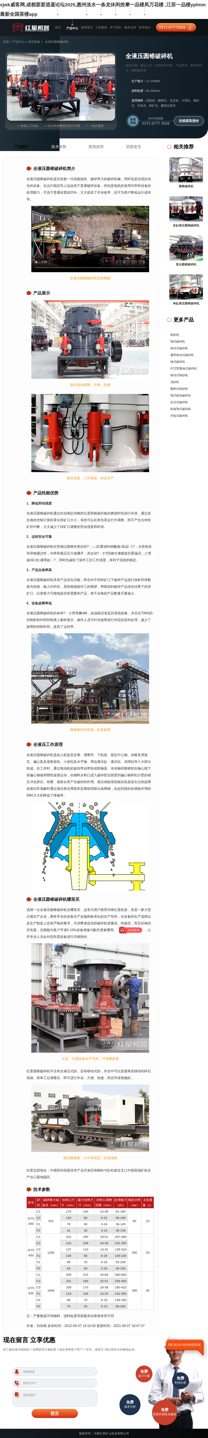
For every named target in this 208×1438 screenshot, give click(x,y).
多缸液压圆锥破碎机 (186, 225)
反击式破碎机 (179, 402)
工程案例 (101, 27)
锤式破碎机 (177, 361)
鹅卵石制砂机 (179, 388)
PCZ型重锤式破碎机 (183, 368)
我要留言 (133, 147)
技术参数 (58, 147)
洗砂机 (174, 382)
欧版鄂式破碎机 (180, 409)
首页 (58, 27)
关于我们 (116, 27)
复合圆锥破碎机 (186, 264)
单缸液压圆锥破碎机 (186, 303)
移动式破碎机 (179, 348)
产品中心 (72, 28)
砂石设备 (34, 41)
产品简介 (21, 147)
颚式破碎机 (177, 341)
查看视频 (133, 121)
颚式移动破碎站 (180, 395)
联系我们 (145, 27)
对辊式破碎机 (179, 415)
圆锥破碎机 (186, 186)
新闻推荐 (96, 147)
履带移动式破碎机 (182, 355)
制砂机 (174, 334)
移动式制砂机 (179, 375)
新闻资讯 (87, 27)
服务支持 (130, 27)
